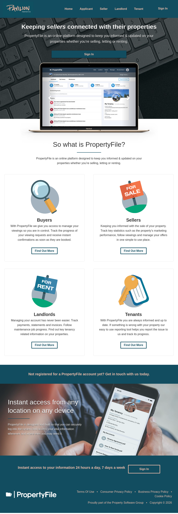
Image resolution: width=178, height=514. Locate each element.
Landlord (121, 8)
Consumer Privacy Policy (116, 492)
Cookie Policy (163, 497)
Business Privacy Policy (153, 492)
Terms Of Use (85, 492)
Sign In (162, 8)
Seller (104, 8)
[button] (49, 100)
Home (68, 8)
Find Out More (44, 254)
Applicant (86, 8)
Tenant (138, 8)
